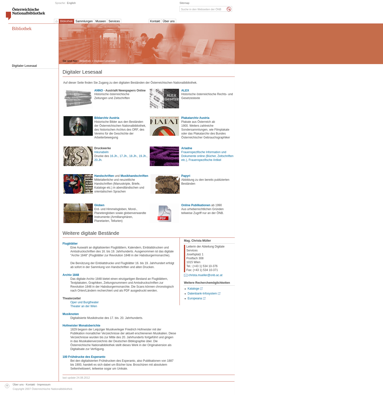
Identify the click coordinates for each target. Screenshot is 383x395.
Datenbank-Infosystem (202, 293)
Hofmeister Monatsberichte (81, 325)
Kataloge (193, 288)
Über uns (169, 21)
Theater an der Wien (83, 306)
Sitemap (184, 2)
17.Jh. (123, 156)
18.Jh (132, 156)
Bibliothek (66, 21)
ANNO (98, 90)
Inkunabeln (101, 152)
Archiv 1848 (71, 275)
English (71, 2)
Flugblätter (70, 243)
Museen (101, 21)
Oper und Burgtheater (84, 302)
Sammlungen (84, 21)
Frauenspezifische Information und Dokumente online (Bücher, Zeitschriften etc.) (207, 156)
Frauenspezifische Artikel (205, 160)
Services (114, 21)
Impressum (43, 384)
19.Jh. (143, 156)
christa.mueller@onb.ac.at (205, 275)
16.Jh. (114, 156)
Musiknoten (71, 314)
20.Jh (97, 160)
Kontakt (155, 21)
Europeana (195, 298)
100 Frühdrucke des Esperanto (84, 357)
